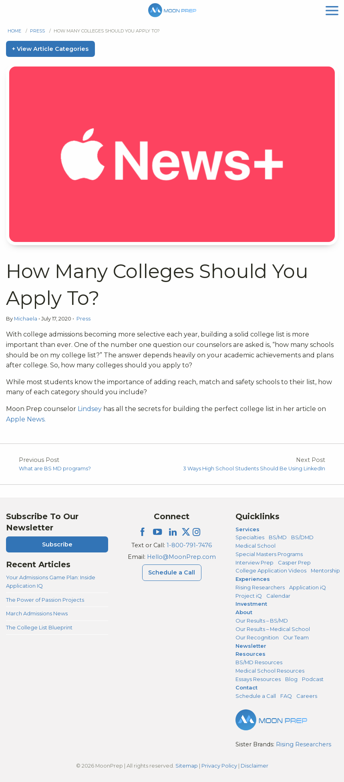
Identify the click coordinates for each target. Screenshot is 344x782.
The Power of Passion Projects (45, 600)
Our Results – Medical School (272, 629)
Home (14, 31)
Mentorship (325, 570)
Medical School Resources (269, 670)
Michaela (26, 319)
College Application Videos (270, 570)
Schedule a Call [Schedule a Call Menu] (171, 572)
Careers (306, 696)
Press (37, 31)
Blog (291, 679)
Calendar (278, 596)
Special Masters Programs (269, 554)
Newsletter (250, 646)
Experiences (252, 579)
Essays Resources (258, 679)
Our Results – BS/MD (261, 620)
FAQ (286, 696)
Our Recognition (257, 637)
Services (247, 529)
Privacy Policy (219, 765)
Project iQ (248, 596)
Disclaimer (254, 765)
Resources (250, 654)
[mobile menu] (332, 9)
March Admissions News (37, 613)
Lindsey (90, 409)
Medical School (255, 545)
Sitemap (186, 765)
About (243, 612)
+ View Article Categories (50, 48)
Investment (251, 604)
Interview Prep (254, 562)
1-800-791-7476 (189, 545)
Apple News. (26, 419)
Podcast (313, 679)
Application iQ (307, 587)
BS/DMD (302, 537)
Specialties (249, 537)
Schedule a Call (255, 696)
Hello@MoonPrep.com (181, 556)
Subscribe (57, 544)
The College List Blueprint (39, 627)
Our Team (296, 637)
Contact (246, 687)
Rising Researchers (260, 587)
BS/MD (278, 537)
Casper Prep (294, 562)
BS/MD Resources (258, 662)
